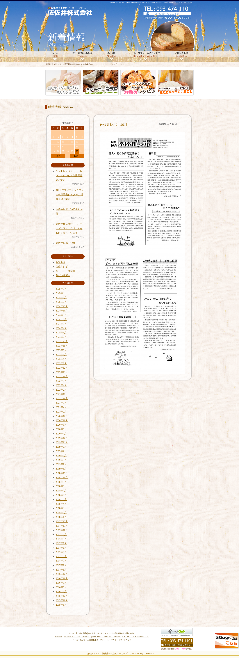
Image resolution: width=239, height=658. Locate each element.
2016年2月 (61, 591)
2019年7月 (61, 451)
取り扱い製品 (81, 633)
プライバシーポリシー (109, 640)
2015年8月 (61, 604)
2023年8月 (61, 350)
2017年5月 (61, 552)
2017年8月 (61, 539)
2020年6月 (61, 429)
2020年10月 (62, 420)
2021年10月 (62, 398)
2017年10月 (62, 530)
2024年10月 (62, 310)
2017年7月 (61, 543)
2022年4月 (61, 385)
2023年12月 (62, 341)
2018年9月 (61, 482)
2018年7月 (61, 490)
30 (77, 151)
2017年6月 (61, 547)
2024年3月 (61, 332)
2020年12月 (62, 416)
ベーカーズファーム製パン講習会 (106, 636)
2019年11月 (62, 442)
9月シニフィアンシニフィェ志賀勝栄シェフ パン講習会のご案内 (70, 194)
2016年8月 (61, 583)
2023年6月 (61, 354)
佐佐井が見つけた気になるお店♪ (77, 636)
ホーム (71, 633)
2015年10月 (62, 600)
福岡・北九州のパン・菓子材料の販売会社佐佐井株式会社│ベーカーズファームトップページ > (85, 64)
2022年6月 (61, 381)
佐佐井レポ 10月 (113, 124)
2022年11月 (62, 372)
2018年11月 (62, 473)
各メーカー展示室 (65, 271)
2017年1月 (61, 569)
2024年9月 (61, 315)
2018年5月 (61, 499)
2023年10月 (62, 346)
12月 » (77, 156)
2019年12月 (62, 438)
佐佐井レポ (62, 266)
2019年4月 (61, 455)
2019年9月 (61, 446)
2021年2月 (61, 411)
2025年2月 (61, 302)
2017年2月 (61, 565)
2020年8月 (61, 424)
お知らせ (60, 262)
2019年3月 (61, 460)
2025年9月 (61, 289)
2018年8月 (61, 486)
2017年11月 (62, 526)
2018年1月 (61, 517)
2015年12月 (62, 596)
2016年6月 (61, 587)
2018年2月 (61, 512)
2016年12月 (62, 574)
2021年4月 (61, 407)
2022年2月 (61, 389)
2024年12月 (62, 306)
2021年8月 (61, 403)
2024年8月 (61, 319)
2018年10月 (62, 477)
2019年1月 (61, 468)
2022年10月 (62, 376)
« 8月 (58, 156)
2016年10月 (62, 578)
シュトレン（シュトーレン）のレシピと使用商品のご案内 (69, 175)
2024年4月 (61, 328)
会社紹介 (91, 633)
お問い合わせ (130, 633)
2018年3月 (61, 508)
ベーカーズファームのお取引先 (85, 640)
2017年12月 (62, 521)
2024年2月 (61, 337)
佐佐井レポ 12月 (65, 243)
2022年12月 (62, 367)
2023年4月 (61, 359)
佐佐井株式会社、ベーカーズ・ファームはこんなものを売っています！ (69, 228)
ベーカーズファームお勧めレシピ (135, 636)
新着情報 (58, 636)
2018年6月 (61, 495)
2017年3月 (61, 561)
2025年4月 (61, 297)
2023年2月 (61, 363)
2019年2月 (61, 464)
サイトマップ (125, 640)
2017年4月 (61, 556)
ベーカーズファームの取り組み (110, 633)
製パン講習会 (63, 275)
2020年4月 (61, 433)
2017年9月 (61, 534)
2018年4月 (61, 504)
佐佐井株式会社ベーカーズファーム (119, 653)
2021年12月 (62, 394)
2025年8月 (61, 293)
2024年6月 (61, 324)
